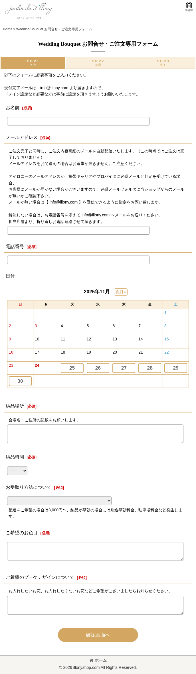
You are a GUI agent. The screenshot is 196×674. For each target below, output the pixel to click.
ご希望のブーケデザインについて (40, 577)
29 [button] (175, 368)
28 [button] (150, 368)
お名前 (12, 107)
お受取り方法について (28, 487)
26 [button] (98, 368)
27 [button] (124, 368)
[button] (188, 7)
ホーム (98, 660)
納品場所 (15, 405)
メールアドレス (22, 137)
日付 (10, 275)
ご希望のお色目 (22, 532)
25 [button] (72, 368)
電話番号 (15, 246)
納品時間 (15, 456)
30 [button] (20, 381)
